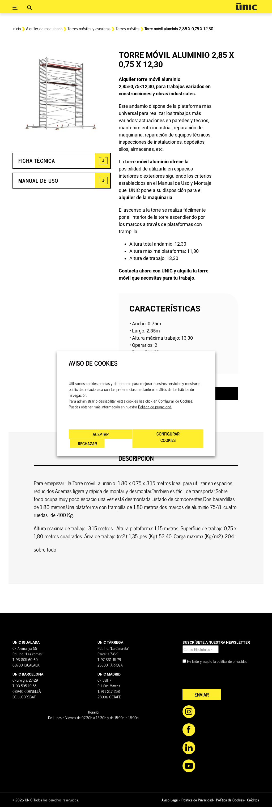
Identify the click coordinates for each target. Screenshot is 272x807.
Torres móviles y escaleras (88, 28)
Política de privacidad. (155, 407)
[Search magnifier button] (29, 7)
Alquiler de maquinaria (44, 28)
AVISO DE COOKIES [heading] (93, 363)
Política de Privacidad (197, 800)
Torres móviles (127, 28)
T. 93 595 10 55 (24, 685)
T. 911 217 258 (108, 691)
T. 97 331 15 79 (109, 659)
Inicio (16, 28)
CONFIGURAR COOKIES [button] (168, 436)
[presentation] (222, 678)
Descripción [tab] (136, 458)
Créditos (253, 800)
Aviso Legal (170, 800)
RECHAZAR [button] (87, 443)
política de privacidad (232, 661)
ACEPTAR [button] (101, 434)
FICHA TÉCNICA (36, 160)
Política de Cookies (230, 800)
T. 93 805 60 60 (25, 659)
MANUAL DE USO (38, 180)
